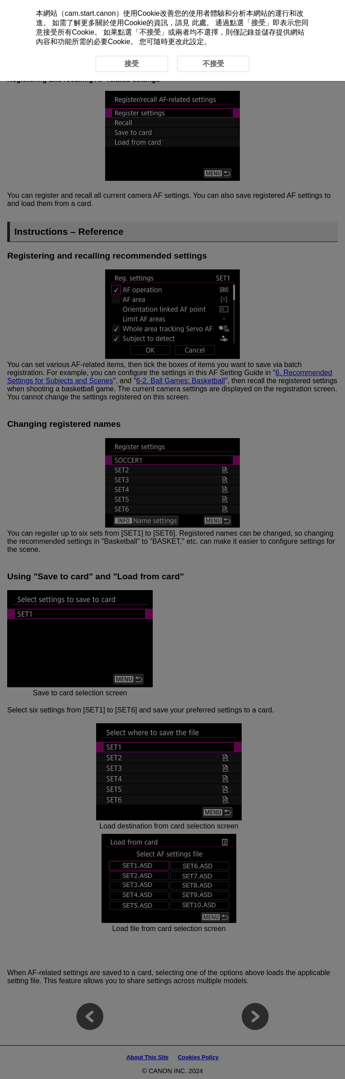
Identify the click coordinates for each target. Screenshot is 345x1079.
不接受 (150, 32)
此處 (199, 23)
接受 (258, 23)
